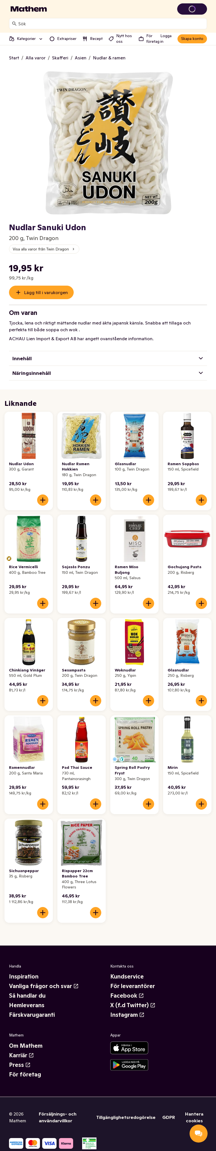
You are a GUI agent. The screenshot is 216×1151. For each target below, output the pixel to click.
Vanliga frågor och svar (44, 986)
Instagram (127, 1014)
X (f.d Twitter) (133, 1005)
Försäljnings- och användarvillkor (57, 1117)
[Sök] (14, 23)
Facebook (127, 995)
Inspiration (24, 976)
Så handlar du (27, 995)
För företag (25, 1074)
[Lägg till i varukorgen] (42, 500)
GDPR (168, 1117)
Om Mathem (25, 1045)
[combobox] (111, 23)
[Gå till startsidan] (28, 9)
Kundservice (127, 976)
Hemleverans (26, 1005)
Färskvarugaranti (32, 1014)
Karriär (21, 1055)
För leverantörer (132, 986)
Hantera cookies (194, 1117)
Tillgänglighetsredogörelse (126, 1117)
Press (20, 1065)
